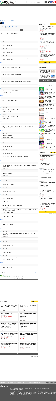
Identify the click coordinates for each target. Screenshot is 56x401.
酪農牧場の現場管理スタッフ (45, 63)
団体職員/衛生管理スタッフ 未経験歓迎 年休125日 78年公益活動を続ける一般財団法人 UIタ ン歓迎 (47, 69)
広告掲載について (13, 382)
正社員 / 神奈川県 (28, 327)
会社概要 (1, 382)
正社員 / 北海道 (28, 308)
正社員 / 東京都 (9, 308)
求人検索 (34, 301)
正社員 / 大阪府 (9, 327)
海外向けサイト (31, 382)
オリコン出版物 (6, 382)
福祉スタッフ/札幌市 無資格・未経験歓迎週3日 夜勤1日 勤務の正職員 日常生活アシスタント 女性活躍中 (47, 250)
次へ (36, 36)
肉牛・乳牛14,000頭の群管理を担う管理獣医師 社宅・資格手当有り (47, 42)
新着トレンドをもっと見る (47, 94)
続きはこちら (19, 353)
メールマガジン (25, 382)
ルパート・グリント (11, 26)
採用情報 (49, 382)
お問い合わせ (19, 382)
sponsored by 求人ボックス (34, 356)
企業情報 (53, 382)
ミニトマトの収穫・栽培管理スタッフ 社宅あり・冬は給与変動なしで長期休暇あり (47, 237)
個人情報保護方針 (38, 382)
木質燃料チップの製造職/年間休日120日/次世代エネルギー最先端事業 (47, 56)
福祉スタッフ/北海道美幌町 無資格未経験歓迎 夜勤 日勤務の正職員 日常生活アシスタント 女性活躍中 (47, 49)
